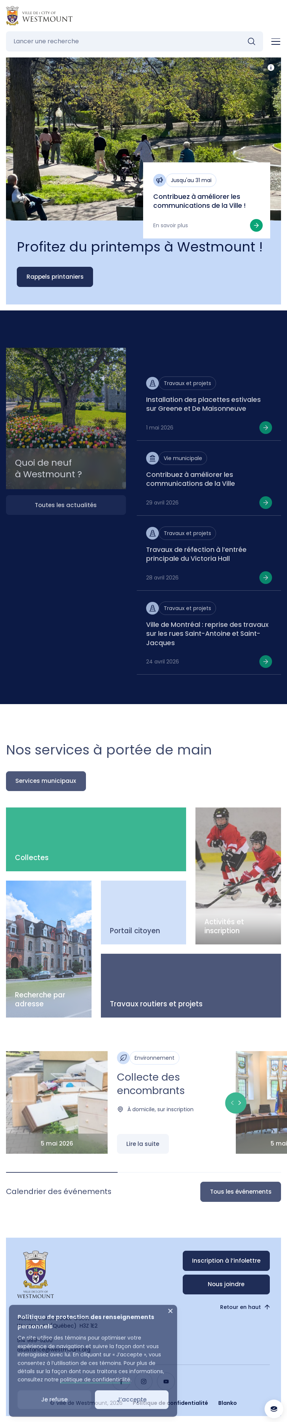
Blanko (227, 1403)
